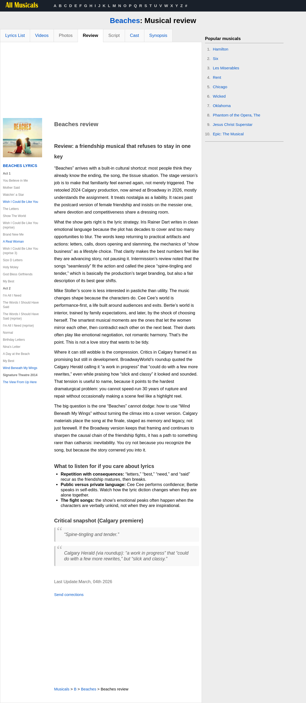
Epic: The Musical (228, 134)
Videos (42, 35)
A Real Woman (13, 241)
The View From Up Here (20, 382)
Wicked (219, 96)
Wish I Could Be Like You (20, 202)
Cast (134, 35)
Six (215, 58)
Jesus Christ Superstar (233, 124)
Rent (217, 77)
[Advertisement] (101, 81)
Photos (66, 35)
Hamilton (220, 49)
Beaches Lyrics (20, 165)
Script (114, 35)
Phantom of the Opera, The (236, 115)
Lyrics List (15, 35)
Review (90, 35)
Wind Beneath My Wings (20, 368)
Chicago (220, 87)
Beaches (125, 20)
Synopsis (158, 35)
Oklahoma (222, 105)
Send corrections (69, 594)
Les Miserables (226, 68)
